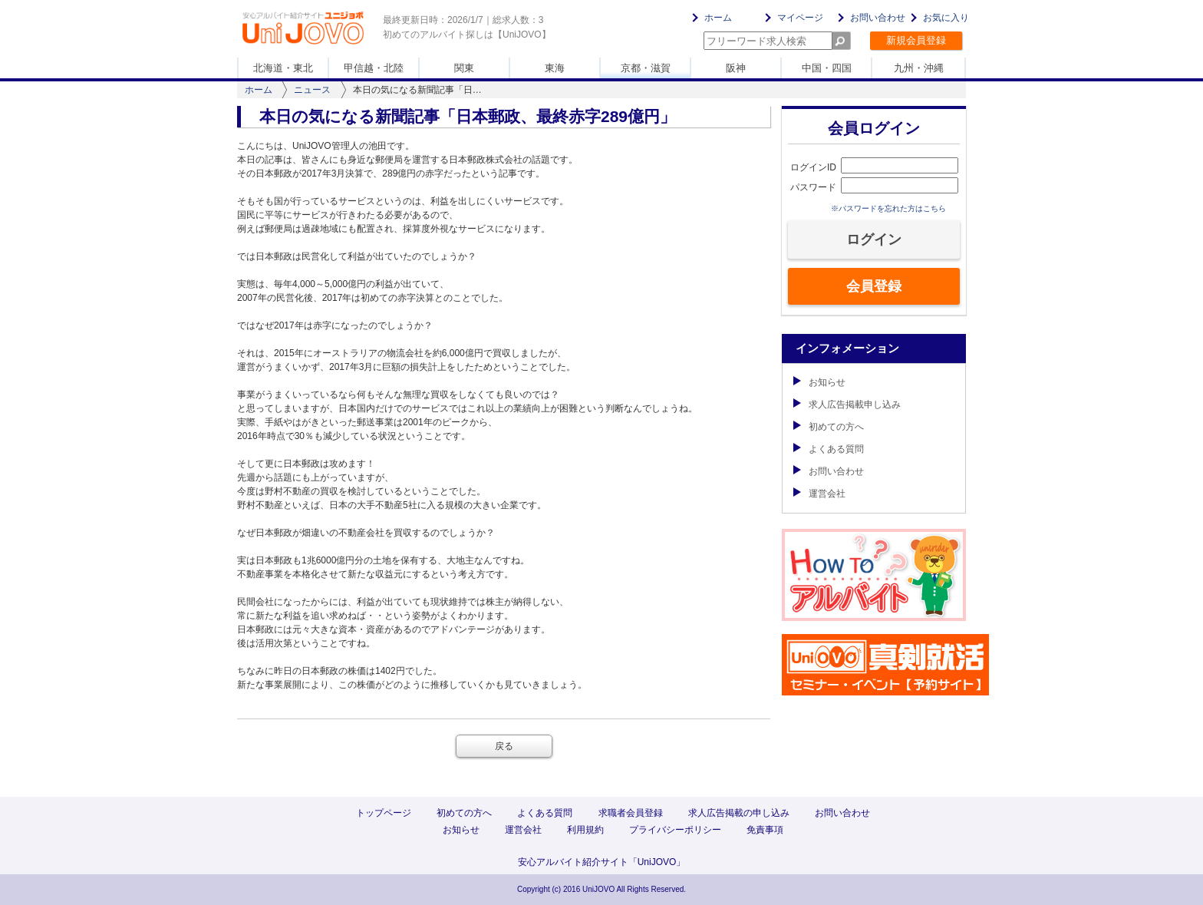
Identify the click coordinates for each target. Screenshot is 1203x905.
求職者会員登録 (630, 813)
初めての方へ (828, 426)
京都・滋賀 (646, 68)
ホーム (718, 17)
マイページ (800, 17)
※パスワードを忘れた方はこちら (888, 208)
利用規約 (585, 829)
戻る (504, 746)
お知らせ (819, 382)
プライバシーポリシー (675, 829)
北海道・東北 (283, 68)
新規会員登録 (916, 40)
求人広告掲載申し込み (847, 404)
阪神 (736, 68)
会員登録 (873, 286)
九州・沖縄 (919, 68)
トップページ (383, 813)
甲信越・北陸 (374, 68)
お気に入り (946, 17)
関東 (464, 68)
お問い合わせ (877, 17)
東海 (555, 68)
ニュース (312, 89)
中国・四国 (827, 68)
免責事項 (765, 829)
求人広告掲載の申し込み (738, 813)
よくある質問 (828, 449)
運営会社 (819, 493)
